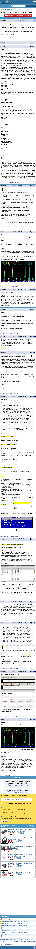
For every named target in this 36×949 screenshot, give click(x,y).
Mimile (2, 719)
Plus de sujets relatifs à (18, 941)
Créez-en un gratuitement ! (18, 792)
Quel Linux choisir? (7, 934)
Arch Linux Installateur (8, 928)
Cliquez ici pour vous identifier (17, 786)
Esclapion (3, 20)
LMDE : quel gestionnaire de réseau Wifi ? (14, 923)
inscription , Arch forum (8, 930)
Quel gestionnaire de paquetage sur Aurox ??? (15, 925)
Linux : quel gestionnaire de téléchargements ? (15, 919)
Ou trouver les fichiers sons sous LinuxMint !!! (14, 932)
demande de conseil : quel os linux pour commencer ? (17, 937)
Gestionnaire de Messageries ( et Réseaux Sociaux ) (16, 939)
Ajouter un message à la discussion (18, 15)
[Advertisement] (18, 897)
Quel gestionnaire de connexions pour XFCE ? (15, 921)
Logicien (2, 46)
